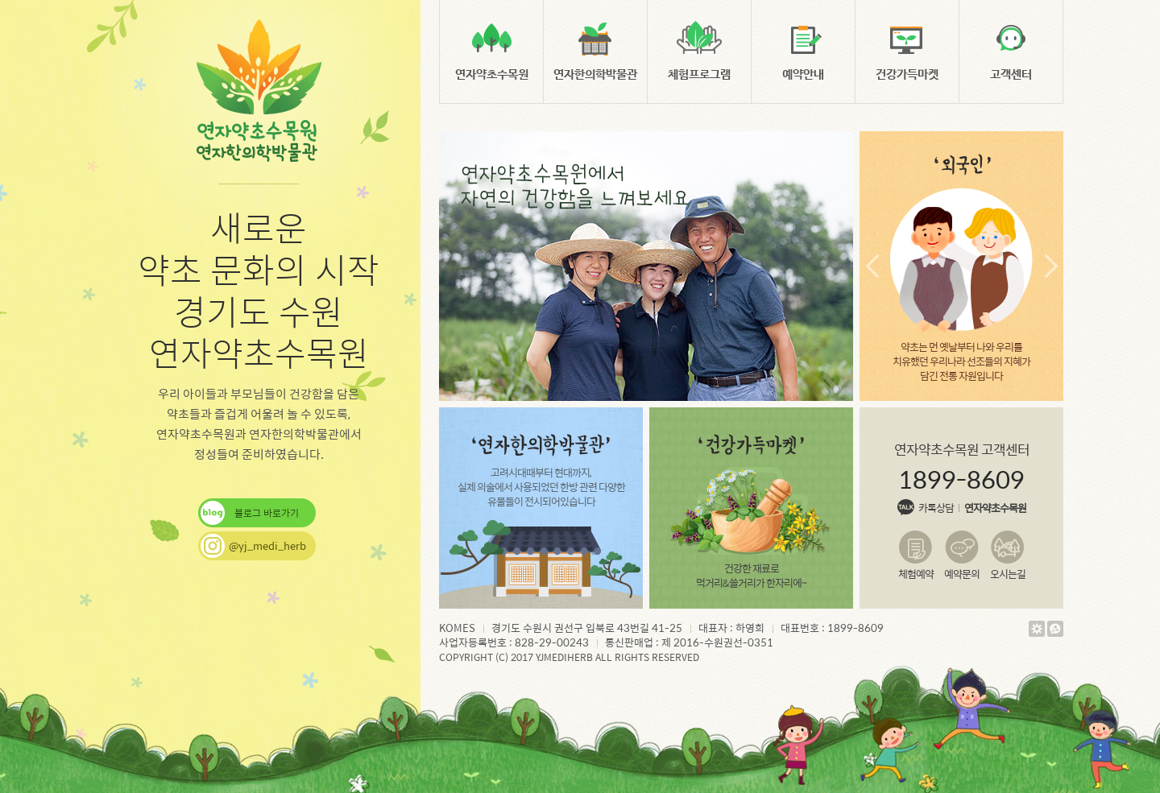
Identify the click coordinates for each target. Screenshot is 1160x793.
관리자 (1035, 629)
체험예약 (916, 573)
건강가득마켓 (907, 74)
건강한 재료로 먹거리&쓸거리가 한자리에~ (751, 511)
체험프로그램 (699, 74)
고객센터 (1011, 74)
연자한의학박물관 (595, 74)
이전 (872, 266)
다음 (1050, 266)
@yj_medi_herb (267, 545)
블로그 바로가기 (266, 513)
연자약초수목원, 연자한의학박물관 (258, 91)
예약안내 (803, 74)
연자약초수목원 (491, 74)
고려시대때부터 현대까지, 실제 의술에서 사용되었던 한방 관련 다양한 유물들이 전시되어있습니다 (541, 471)
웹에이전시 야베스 (1054, 629)
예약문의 (962, 573)
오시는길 (1007, 573)
